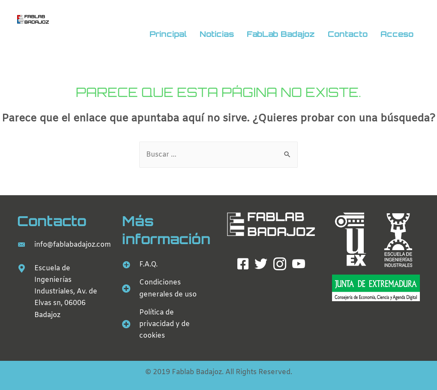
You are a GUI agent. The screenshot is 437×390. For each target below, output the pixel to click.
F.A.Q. (148, 264)
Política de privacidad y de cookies (164, 324)
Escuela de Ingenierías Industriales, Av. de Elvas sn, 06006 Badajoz (65, 292)
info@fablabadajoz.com (72, 244)
